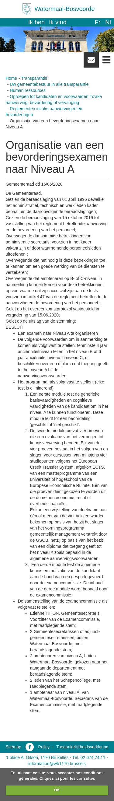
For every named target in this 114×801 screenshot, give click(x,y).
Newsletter (91, 62)
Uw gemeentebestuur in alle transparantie (49, 84)
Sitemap (13, 746)
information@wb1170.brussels (57, 763)
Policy (44, 746)
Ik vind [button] (58, 22)
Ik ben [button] (36, 22)
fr (97, 22)
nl (108, 22)
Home (11, 78)
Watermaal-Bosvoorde (64, 8)
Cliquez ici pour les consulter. (67, 778)
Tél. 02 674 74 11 (88, 757)
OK (57, 790)
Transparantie (34, 78)
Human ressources (28, 90)
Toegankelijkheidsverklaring (82, 746)
